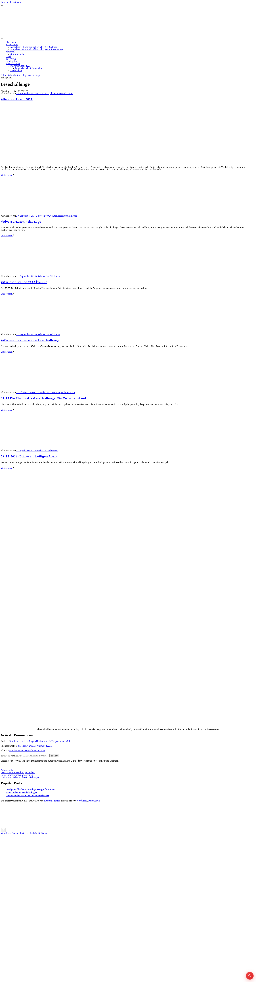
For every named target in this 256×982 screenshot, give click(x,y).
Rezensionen (12, 44)
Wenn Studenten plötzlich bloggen (21, 793)
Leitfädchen (16, 70)
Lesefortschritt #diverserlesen (29, 68)
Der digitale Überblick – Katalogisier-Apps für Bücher (30, 789)
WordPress (82, 801)
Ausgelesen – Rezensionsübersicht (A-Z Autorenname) (36, 49)
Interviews (11, 59)
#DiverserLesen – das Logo (21, 222)
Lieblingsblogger (14, 61)
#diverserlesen (13, 63)
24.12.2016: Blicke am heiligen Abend (29, 456)
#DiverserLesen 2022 (20, 66)
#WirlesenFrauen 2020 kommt (24, 282)
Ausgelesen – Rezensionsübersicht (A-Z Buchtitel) (34, 47)
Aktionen (10, 52)
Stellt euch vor (68, 392)
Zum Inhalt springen (11, 2)
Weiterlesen (7, 175)
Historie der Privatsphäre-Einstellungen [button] (20, 777)
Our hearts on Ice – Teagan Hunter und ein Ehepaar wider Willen (41, 741)
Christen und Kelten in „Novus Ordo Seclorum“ (27, 796)
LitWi (8, 56)
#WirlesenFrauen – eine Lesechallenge (30, 340)
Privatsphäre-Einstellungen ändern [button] (18, 772)
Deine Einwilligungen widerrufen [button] (17, 775)
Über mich (11, 42)
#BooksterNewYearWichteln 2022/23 (36, 746)
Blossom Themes (52, 801)
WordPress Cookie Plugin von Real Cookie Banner (24, 833)
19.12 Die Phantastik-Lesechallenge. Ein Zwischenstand (43, 398)
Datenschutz (7, 770)
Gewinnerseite (17, 54)
